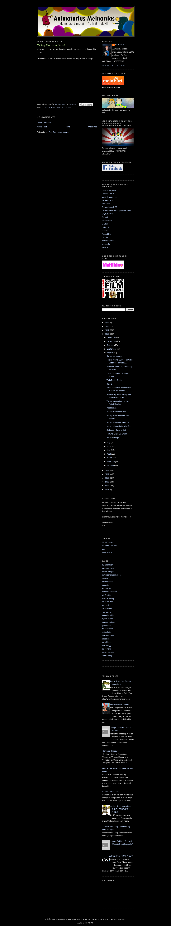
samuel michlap (108, 615)
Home (67, 127)
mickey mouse (58, 108)
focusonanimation (109, 592)
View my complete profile (114, 65)
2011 (107, 474)
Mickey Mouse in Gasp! (116, 412)
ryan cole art (107, 612)
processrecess (108, 652)
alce (103, 549)
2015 (107, 326)
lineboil (105, 578)
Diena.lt (105, 217)
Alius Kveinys (107, 542)
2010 (107, 478)
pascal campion (108, 572)
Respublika (106, 234)
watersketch (107, 632)
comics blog (107, 655)
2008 (107, 486)
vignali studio (107, 618)
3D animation (107, 565)
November (111, 341)
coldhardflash (107, 582)
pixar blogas (107, 642)
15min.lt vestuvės (109, 197)
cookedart (106, 585)
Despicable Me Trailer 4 (119, 704)
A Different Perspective (109, 791)
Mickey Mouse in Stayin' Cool (118, 426)
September (112, 349)
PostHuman (111, 408)
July (109, 442)
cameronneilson (108, 622)
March (110, 458)
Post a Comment (44, 123)
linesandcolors (108, 635)
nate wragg (106, 645)
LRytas (105, 224)
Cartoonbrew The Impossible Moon (117, 210)
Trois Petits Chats (114, 380)
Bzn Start (106, 204)
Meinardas (120, 44)
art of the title (107, 602)
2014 (107, 330)
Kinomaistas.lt (108, 220)
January (110, 465)
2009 (107, 482)
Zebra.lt (105, 237)
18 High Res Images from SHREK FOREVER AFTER (120, 809)
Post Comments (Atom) (58, 132)
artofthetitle (106, 595)
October (110, 345)
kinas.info (106, 244)
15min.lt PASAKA (109, 190)
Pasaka (105, 231)
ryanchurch (106, 625)
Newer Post (42, 127)
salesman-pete (108, 568)
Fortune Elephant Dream (116, 434)
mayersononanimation (111, 575)
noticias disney (108, 598)
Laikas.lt (105, 227)
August (110, 353)
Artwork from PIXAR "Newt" (121, 856)
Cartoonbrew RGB (109, 207)
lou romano (106, 649)
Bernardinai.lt (107, 200)
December (111, 337)
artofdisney (106, 588)
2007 (107, 489)
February (111, 461)
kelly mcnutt (107, 608)
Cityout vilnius (108, 214)
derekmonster (107, 629)
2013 (107, 334)
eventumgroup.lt (108, 241)
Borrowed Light (112, 438)
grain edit (106, 605)
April (109, 454)
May (109, 450)
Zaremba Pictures (109, 546)
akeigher (105, 639)
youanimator (107, 552)
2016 (107, 322)
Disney (47, 108)
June (109, 446)
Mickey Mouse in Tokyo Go (117, 422)
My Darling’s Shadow (109, 751)
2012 (107, 470)
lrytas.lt (105, 247)
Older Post (92, 127)
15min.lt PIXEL (108, 194)
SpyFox (109, 384)
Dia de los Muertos (114, 356)
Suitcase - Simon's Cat (116, 430)
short (69, 108)
